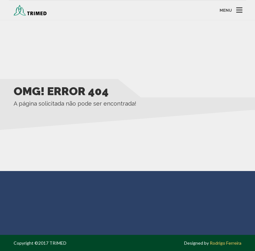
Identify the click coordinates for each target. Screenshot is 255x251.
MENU (226, 10)
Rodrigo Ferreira (225, 243)
